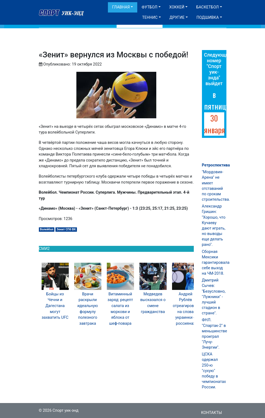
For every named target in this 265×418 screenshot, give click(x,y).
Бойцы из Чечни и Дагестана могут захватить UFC (55, 306)
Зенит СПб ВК (66, 229)
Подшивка (208, 17)
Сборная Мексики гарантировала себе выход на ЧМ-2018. (216, 262)
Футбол (149, 7)
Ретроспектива (216, 165)
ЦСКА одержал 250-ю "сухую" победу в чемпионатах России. (214, 370)
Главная (121, 7)
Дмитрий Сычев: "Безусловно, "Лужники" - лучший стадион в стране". (214, 296)
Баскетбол (207, 7)
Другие (177, 17)
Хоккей (177, 7)
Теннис (150, 17)
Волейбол (46, 229)
